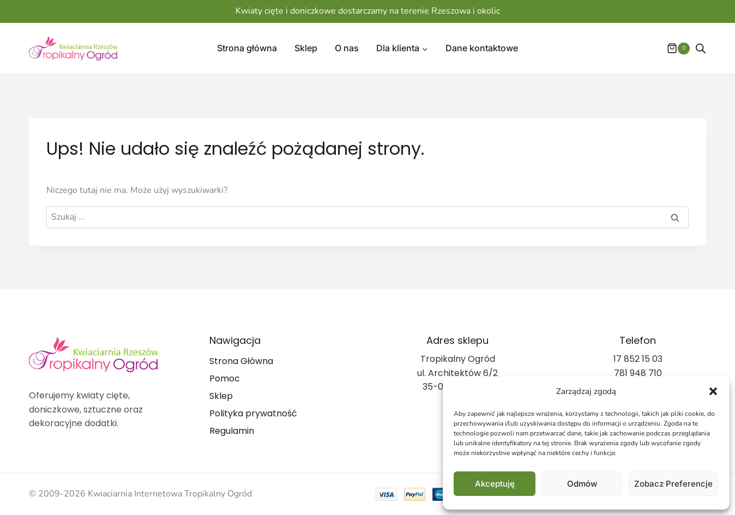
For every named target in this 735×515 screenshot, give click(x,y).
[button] (713, 391)
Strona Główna (241, 361)
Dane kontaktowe (481, 48)
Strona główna (247, 48)
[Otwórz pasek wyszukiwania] (700, 48)
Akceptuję (495, 483)
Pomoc (224, 378)
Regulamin (231, 431)
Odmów (582, 483)
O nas (347, 48)
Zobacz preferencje (673, 483)
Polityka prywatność (253, 413)
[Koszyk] (673, 48)
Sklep (305, 48)
